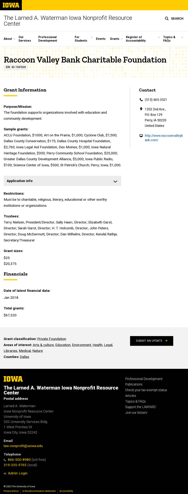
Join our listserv (136, 412)
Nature (37, 351)
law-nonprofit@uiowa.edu (23, 446)
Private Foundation (51, 339)
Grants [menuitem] (114, 39)
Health (97, 345)
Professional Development (143, 379)
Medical (25, 351)
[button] (174, 18)
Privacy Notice (11, 491)
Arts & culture (43, 345)
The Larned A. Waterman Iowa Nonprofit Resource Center (68, 21)
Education (62, 345)
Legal (108, 345)
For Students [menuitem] (81, 38)
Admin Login (17, 473)
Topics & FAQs (135, 401)
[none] (62, 181)
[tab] (62, 181)
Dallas (24, 357)
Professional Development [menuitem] (47, 38)
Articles (130, 396)
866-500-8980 (17, 460)
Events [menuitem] (101, 39)
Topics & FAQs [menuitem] (169, 38)
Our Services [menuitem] (25, 38)
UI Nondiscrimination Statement (39, 491)
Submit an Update (151, 340)
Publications (133, 384)
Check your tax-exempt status (146, 390)
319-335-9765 (15, 465)
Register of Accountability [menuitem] (136, 38)
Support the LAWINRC (140, 407)
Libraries (10, 351)
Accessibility (66, 491)
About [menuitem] (8, 39)
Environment (81, 345)
